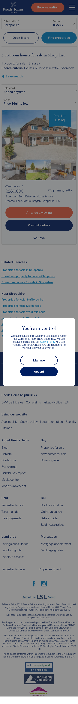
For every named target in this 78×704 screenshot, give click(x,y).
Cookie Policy (47, 341)
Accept (39, 371)
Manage (39, 360)
